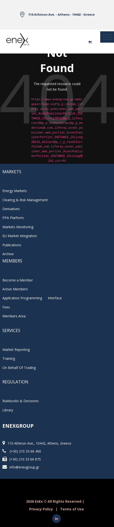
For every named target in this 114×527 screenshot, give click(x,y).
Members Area (14, 316)
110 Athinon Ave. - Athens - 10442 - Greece (61, 14)
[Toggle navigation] (107, 37)
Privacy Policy (41, 509)
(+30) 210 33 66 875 (25, 459)
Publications (11, 245)
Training (8, 358)
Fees (6, 307)
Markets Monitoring (17, 227)
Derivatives (11, 209)
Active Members (15, 289)
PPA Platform (13, 217)
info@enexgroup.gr (24, 467)
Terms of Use (72, 509)
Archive (8, 254)
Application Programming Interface (32, 298)
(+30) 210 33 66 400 (25, 451)
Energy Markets (14, 190)
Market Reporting (16, 349)
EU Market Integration (19, 235)
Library (7, 410)
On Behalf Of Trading (19, 367)
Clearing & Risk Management (25, 200)
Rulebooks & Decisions (20, 401)
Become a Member (17, 280)
